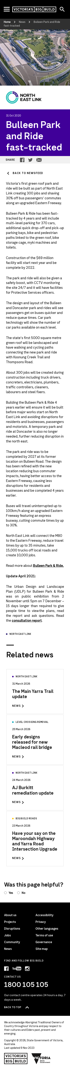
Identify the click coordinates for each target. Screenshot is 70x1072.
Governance (43, 942)
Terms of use (44, 935)
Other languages (46, 928)
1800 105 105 (26, 985)
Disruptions (12, 928)
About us (10, 915)
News (8, 948)
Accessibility (44, 915)
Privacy (40, 921)
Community (12, 942)
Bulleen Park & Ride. (48, 566)
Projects (10, 921)
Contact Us (12, 977)
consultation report (27, 620)
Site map (41, 948)
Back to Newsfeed (28, 173)
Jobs (7, 935)
